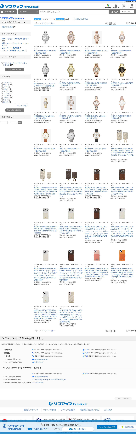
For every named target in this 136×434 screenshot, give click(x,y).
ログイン (132, 7)
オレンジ (7, 95)
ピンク (7, 102)
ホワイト (7, 85)
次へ (52, 23)
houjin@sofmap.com (41, 359)
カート (124, 7)
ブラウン (7, 97)
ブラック (7, 82)
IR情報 (134, 1)
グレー (6, 87)
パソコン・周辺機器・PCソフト (14, 50)
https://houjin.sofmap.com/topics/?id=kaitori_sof (50, 379)
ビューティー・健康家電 (12, 48)
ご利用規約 (127, 1)
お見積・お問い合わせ (77, 429)
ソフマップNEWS (49, 410)
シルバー (7, 89)
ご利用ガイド (116, 7)
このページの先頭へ (123, 398)
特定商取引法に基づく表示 (89, 410)
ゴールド (7, 93)
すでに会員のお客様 (108, 427)
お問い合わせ (39, 362)
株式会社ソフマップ (31, 410)
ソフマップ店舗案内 (68, 410)
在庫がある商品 (9, 27)
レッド (6, 100)
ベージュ (7, 91)
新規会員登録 (108, 7)
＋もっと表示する (22, 106)
